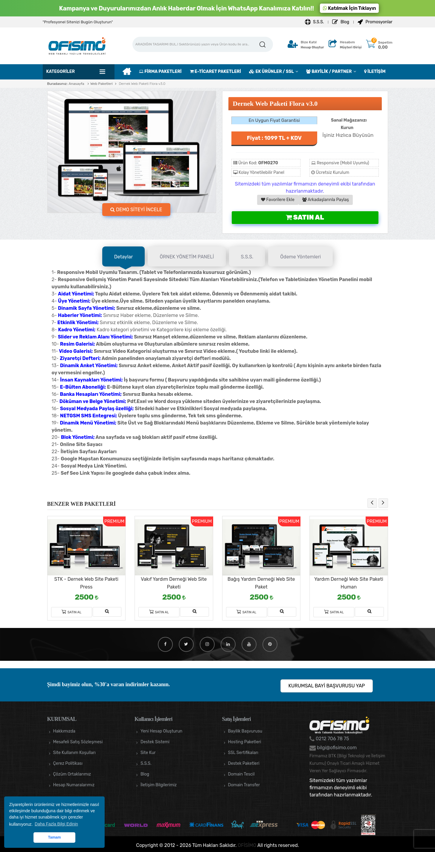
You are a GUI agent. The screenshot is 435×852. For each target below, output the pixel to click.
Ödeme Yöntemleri (300, 257)
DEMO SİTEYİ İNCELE (136, 209)
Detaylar (123, 257)
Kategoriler (60, 71)
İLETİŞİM (375, 71)
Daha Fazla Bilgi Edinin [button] (56, 824)
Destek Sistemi (155, 741)
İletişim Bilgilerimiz (159, 784)
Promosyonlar (375, 21)
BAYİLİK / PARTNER (329, 71)
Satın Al (305, 217)
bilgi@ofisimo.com (336, 747)
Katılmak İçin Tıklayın (349, 8)
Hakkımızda (64, 731)
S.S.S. (314, 21)
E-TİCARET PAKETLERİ (215, 71)
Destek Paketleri (244, 763)
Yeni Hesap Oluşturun (161, 731)
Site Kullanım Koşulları (74, 752)
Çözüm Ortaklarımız (72, 774)
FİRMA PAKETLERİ (160, 71)
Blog (340, 21)
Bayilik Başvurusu (245, 731)
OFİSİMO (247, 845)
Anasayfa (76, 84)
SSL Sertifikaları (243, 752)
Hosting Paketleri (244, 741)
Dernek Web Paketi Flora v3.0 (141, 84)
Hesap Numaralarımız (74, 784)
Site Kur (148, 752)
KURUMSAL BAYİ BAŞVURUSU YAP (327, 686)
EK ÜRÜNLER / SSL (271, 71)
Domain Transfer (244, 784)
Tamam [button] (54, 837)
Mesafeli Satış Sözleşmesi (78, 741)
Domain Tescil (241, 774)
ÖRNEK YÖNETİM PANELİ (187, 257)
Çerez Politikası (68, 763)
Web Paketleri (101, 84)
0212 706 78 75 (332, 738)
